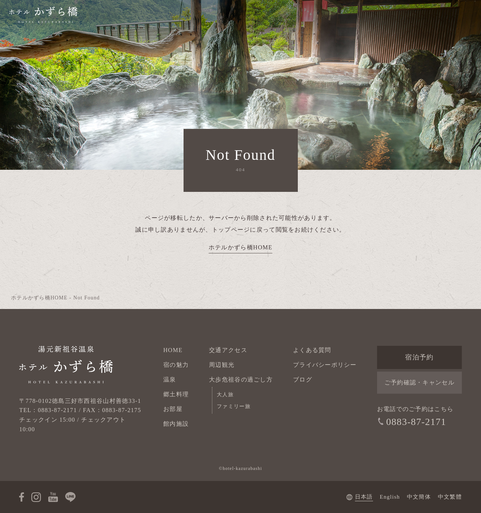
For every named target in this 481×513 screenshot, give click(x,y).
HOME (172, 350)
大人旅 (225, 394)
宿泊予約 (419, 357)
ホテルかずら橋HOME (240, 247)
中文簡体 (419, 497)
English (390, 497)
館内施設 (176, 424)
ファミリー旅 (234, 406)
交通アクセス (228, 350)
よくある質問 (312, 350)
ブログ (302, 379)
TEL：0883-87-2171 (48, 410)
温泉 (169, 379)
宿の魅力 (176, 365)
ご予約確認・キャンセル (419, 382)
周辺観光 (221, 365)
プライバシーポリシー (325, 365)
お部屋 (172, 409)
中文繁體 (450, 497)
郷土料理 (176, 394)
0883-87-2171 (416, 422)
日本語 (364, 497)
